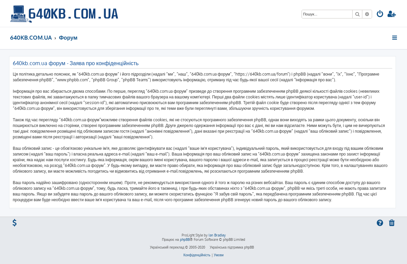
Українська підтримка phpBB (232, 247)
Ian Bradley (217, 235)
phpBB (185, 239)
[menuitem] (380, 14)
